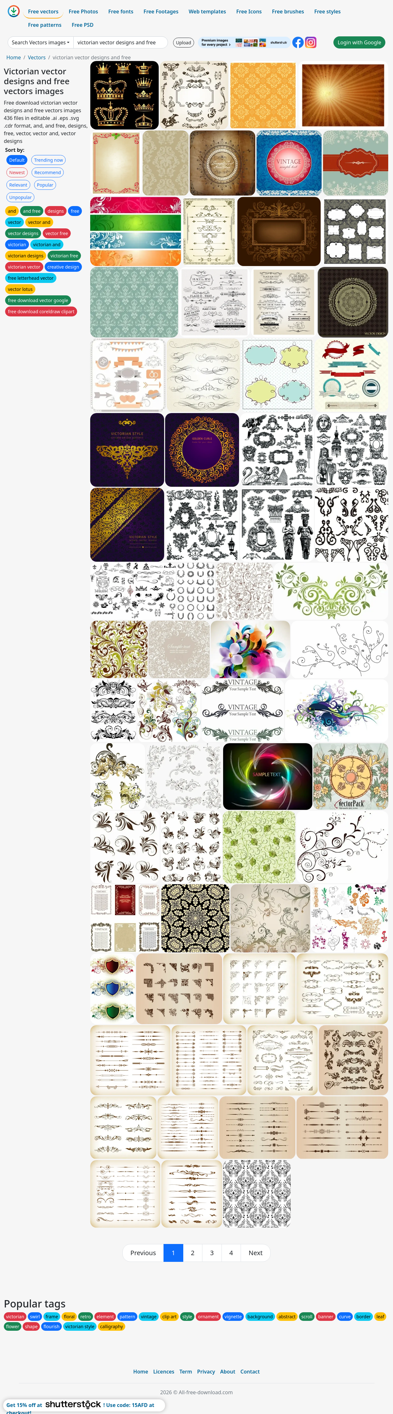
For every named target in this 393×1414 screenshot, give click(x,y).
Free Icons (249, 11)
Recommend (47, 172)
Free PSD (82, 24)
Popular (45, 185)
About (227, 1371)
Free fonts (121, 11)
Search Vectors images (39, 42)
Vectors (37, 57)
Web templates (207, 11)
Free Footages (160, 11)
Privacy (206, 1371)
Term (185, 1371)
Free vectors (43, 11)
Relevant (18, 185)
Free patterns (45, 24)
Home (13, 57)
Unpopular (20, 197)
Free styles (327, 11)
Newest (17, 172)
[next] (256, 1253)
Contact (250, 1371)
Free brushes (288, 11)
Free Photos (83, 11)
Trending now (48, 160)
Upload (183, 43)
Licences (163, 1371)
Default (17, 160)
